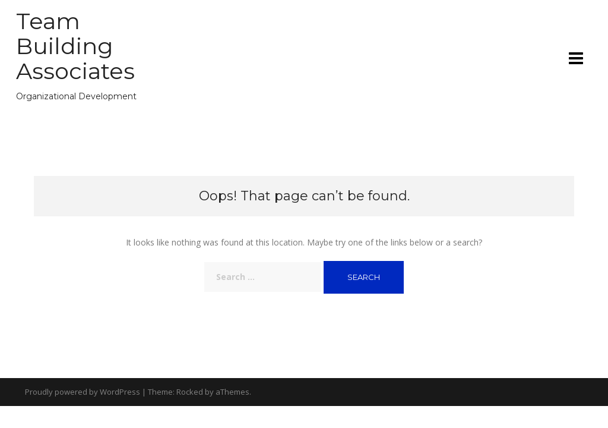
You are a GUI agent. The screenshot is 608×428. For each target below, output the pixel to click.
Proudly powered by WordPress (82, 391)
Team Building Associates (75, 46)
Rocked (189, 391)
